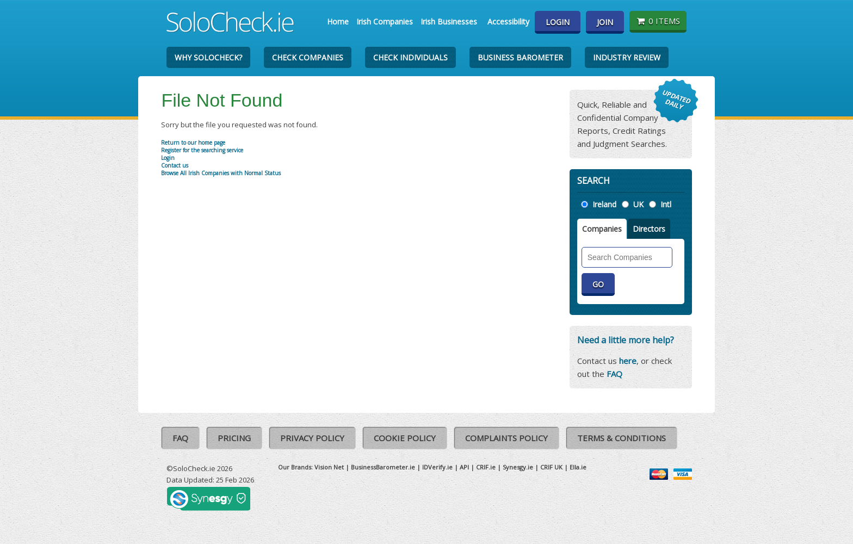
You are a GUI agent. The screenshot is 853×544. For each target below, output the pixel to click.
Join (605, 22)
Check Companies (307, 57)
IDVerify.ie (437, 467)
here (627, 360)
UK (638, 204)
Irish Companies (384, 21)
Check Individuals (410, 57)
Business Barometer (520, 57)
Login (558, 22)
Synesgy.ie (518, 467)
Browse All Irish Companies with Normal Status (221, 173)
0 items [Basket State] (658, 20)
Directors (649, 229)
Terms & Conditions (621, 437)
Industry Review (626, 57)
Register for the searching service (202, 150)
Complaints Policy (506, 437)
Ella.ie (578, 467)
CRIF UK (551, 467)
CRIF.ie (486, 467)
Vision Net (329, 467)
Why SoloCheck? (208, 57)
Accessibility (508, 21)
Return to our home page (193, 142)
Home (338, 21)
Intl (665, 204)
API (464, 467)
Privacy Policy (312, 437)
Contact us (174, 165)
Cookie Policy (405, 437)
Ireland (604, 204)
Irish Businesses (449, 21)
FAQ (614, 373)
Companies (602, 229)
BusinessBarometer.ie (383, 467)
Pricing (234, 437)
